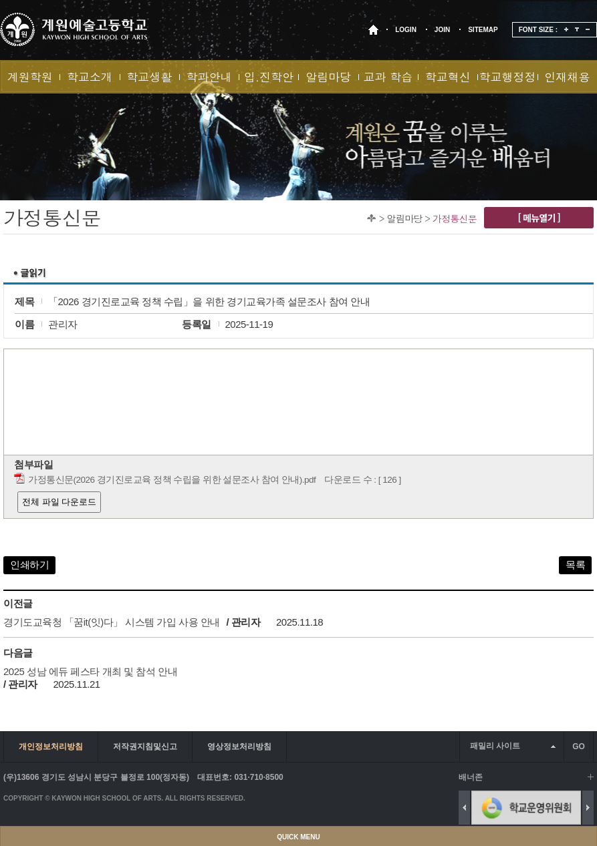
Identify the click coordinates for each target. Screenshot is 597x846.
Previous (464, 808)
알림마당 (328, 77)
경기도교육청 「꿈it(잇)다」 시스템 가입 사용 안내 (111, 622)
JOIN (442, 29)
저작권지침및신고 (145, 747)
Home (371, 218)
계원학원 (30, 77)
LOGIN (405, 29)
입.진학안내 (268, 81)
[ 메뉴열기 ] (538, 217)
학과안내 (209, 77)
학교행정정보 (507, 81)
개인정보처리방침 (51, 747)
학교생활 (149, 77)
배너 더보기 (591, 777)
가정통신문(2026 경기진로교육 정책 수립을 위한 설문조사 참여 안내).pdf (172, 480)
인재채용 (567, 77)
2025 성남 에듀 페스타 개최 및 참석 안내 (90, 671)
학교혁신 (448, 77)
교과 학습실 (388, 81)
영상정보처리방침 (239, 747)
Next (588, 808)
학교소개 (89, 77)
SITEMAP (482, 29)
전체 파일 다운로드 (59, 502)
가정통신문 (455, 218)
